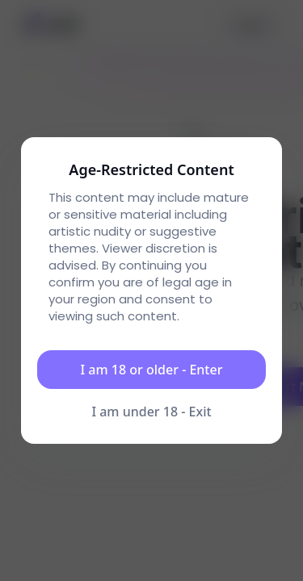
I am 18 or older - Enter (152, 369)
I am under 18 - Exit (151, 411)
